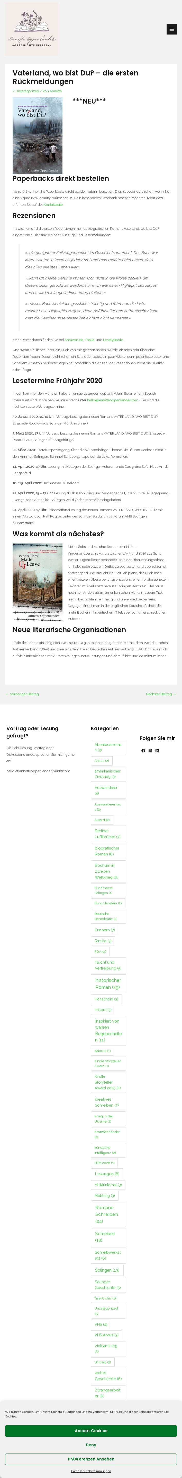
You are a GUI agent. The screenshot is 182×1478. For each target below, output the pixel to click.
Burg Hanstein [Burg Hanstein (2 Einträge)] (108, 903)
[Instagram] (150, 750)
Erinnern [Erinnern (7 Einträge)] (105, 930)
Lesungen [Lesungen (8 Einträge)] (107, 1173)
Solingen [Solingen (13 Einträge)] (107, 1270)
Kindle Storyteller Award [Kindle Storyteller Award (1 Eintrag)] (107, 1063)
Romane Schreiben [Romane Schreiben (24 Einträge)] (106, 1214)
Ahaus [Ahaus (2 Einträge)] (101, 761)
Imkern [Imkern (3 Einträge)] (103, 1010)
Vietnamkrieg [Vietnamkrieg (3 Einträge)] (106, 1348)
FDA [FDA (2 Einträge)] (100, 951)
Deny (91, 1445)
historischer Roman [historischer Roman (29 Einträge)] (108, 984)
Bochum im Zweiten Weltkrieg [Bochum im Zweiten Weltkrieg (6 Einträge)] (107, 871)
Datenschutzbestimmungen (91, 1471)
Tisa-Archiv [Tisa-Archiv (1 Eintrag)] (105, 1298)
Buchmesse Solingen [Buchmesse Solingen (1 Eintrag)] (103, 890)
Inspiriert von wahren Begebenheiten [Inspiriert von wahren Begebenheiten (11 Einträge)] (108, 1030)
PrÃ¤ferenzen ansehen (91, 1459)
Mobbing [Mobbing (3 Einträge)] (105, 1196)
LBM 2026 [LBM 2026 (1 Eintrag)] (104, 1163)
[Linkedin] (157, 750)
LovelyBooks (113, 340)
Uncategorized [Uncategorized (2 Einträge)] (106, 1311)
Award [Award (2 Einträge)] (102, 820)
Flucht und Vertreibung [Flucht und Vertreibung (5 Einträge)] (108, 965)
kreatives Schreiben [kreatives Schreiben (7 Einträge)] (107, 1102)
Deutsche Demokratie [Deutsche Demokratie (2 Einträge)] (105, 916)
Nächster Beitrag (161, 694)
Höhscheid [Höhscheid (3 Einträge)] (106, 999)
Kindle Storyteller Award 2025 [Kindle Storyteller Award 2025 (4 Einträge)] (108, 1082)
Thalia (89, 340)
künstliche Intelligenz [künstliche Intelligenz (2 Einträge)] (105, 1150)
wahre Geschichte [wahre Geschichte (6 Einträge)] (108, 1376)
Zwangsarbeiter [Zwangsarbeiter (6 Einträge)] (108, 1393)
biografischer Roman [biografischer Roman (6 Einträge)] (107, 851)
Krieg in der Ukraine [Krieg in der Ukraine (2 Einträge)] (103, 1119)
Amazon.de (74, 340)
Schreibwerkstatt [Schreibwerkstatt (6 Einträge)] (108, 1255)
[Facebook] (143, 750)
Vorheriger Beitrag (22, 694)
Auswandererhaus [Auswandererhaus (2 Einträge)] (107, 807)
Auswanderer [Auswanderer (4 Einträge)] (106, 790)
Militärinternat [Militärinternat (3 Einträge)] (108, 1185)
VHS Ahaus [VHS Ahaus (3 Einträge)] (107, 1335)
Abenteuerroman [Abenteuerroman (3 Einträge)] (108, 747)
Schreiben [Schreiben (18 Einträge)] (105, 1237)
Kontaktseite (53, 204)
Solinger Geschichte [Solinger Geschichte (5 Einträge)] (108, 1285)
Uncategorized (27, 91)
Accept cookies (91, 1430)
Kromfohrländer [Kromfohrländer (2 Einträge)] (107, 1134)
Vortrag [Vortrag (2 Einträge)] (102, 1362)
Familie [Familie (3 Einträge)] (103, 941)
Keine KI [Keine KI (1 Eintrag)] (102, 1051)
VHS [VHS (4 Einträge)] (101, 1324)
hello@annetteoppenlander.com (112, 400)
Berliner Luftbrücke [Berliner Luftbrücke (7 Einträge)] (108, 833)
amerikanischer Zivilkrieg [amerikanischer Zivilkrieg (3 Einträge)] (108, 774)
